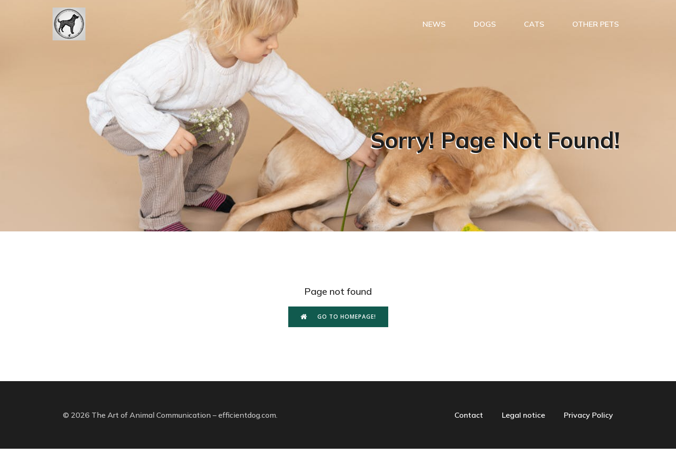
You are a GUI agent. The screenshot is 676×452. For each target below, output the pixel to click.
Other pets (595, 26)
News (434, 26)
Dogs (485, 26)
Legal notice (523, 418)
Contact (468, 418)
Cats (534, 26)
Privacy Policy (588, 418)
